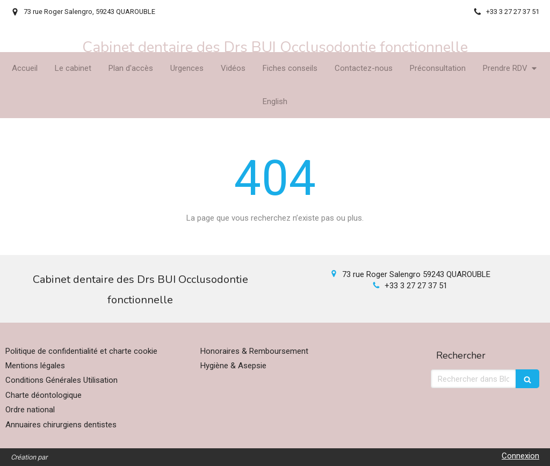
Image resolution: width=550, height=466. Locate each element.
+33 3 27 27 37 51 (416, 285)
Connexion (520, 456)
